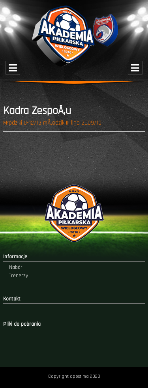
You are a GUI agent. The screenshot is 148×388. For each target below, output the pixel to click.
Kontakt (12, 298)
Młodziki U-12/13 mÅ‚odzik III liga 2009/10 (52, 123)
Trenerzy (18, 275)
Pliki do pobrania (22, 324)
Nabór (15, 267)
